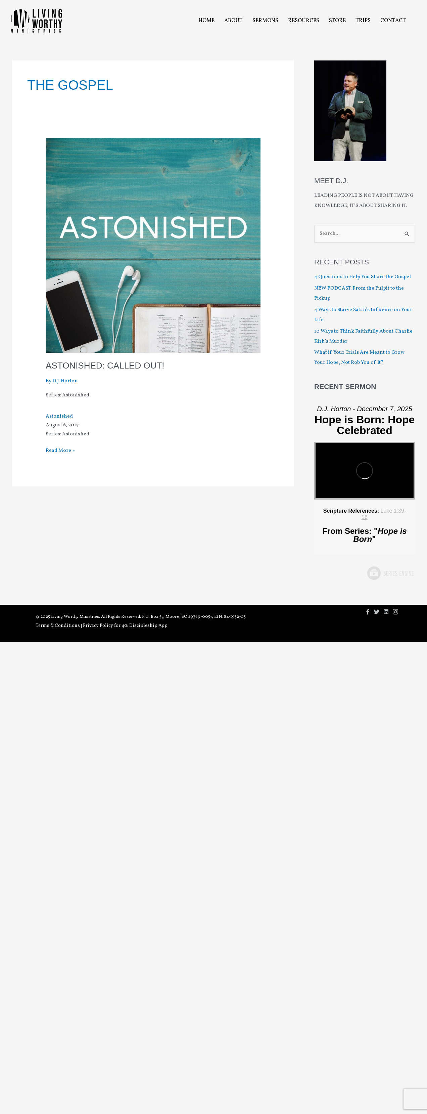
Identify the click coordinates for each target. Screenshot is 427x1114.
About (233, 21)
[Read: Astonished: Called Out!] (153, 245)
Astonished (59, 416)
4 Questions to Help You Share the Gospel (363, 277)
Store (337, 21)
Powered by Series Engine (390, 573)
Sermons (265, 21)
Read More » (60, 451)
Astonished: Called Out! (105, 365)
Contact (393, 21)
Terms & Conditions (58, 626)
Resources (303, 21)
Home (206, 21)
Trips (363, 21)
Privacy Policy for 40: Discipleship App (125, 626)
